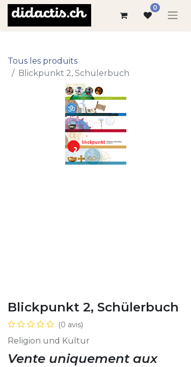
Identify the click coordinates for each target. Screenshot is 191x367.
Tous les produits (42, 61)
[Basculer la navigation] (172, 16)
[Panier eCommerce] (123, 15)
